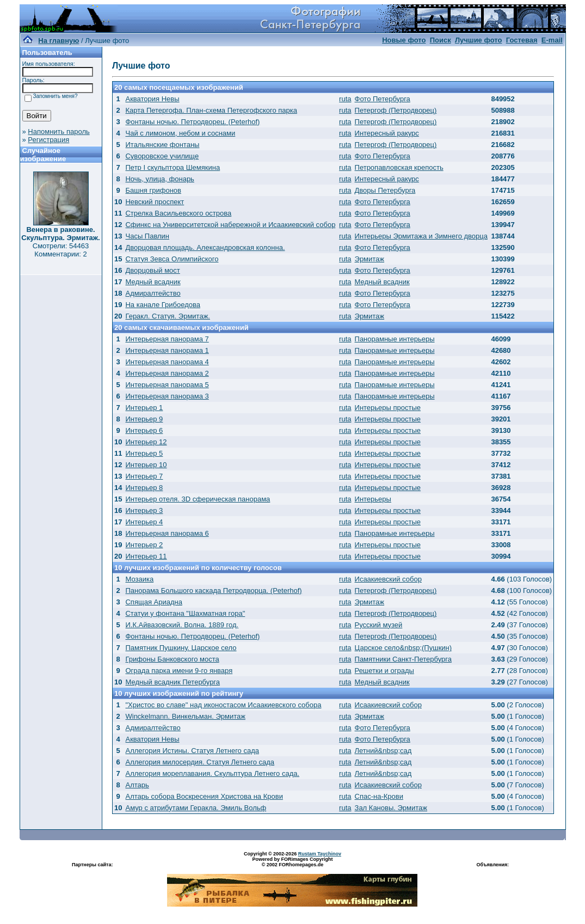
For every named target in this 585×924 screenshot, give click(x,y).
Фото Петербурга (382, 99)
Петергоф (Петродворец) (396, 110)
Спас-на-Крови (379, 796)
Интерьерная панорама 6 (166, 533)
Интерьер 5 (144, 453)
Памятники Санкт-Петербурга (403, 659)
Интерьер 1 (144, 407)
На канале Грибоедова (162, 305)
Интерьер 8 (144, 488)
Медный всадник (152, 282)
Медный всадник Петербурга (172, 682)
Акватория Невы (152, 99)
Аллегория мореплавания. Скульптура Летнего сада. (212, 773)
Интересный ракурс (387, 133)
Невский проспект (154, 202)
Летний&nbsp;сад (383, 750)
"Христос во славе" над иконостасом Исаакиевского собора (223, 705)
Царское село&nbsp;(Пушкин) (403, 648)
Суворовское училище (162, 156)
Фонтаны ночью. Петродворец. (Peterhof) (192, 122)
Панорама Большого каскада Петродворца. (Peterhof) (213, 590)
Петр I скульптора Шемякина (172, 167)
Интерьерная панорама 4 (166, 362)
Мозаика (139, 579)
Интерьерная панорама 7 (166, 339)
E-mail (552, 40)
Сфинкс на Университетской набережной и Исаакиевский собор (230, 225)
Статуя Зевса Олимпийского (171, 259)
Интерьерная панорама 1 (166, 350)
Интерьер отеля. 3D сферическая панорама (197, 499)
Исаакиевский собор (388, 579)
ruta (345, 99)
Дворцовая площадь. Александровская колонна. (205, 247)
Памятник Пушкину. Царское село (180, 648)
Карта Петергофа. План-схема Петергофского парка (211, 110)
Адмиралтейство (152, 293)
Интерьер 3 (144, 510)
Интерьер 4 (144, 522)
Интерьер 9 (144, 419)
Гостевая (522, 40)
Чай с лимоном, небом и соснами (180, 133)
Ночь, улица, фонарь (159, 179)
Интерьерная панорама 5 (166, 385)
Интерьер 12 (146, 442)
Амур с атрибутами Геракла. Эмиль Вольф (195, 808)
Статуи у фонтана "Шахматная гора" (185, 613)
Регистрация (48, 140)
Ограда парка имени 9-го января (178, 670)
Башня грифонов (153, 190)
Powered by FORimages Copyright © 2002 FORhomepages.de (292, 861)
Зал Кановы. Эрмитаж (391, 808)
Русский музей (379, 625)
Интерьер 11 (146, 556)
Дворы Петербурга (385, 190)
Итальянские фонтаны (162, 144)
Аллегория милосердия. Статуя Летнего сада (199, 762)
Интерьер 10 (146, 465)
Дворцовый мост (152, 270)
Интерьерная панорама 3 (166, 396)
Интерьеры (373, 499)
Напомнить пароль (58, 131)
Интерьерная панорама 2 (166, 373)
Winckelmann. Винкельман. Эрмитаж (185, 716)
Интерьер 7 (144, 476)
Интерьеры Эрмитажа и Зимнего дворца (421, 236)
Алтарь (137, 785)
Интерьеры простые (388, 407)
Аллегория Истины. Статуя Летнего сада (192, 750)
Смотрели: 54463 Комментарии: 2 (61, 250)
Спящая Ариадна (153, 602)
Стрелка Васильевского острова (178, 213)
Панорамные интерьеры (395, 339)
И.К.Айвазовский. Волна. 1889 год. (181, 625)
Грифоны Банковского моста (172, 659)
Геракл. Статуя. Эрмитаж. (167, 316)
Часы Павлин (147, 236)
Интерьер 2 (144, 545)
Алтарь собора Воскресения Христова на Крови (203, 796)
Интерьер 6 (144, 430)
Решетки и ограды (384, 670)
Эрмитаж (370, 259)
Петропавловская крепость (399, 167)
